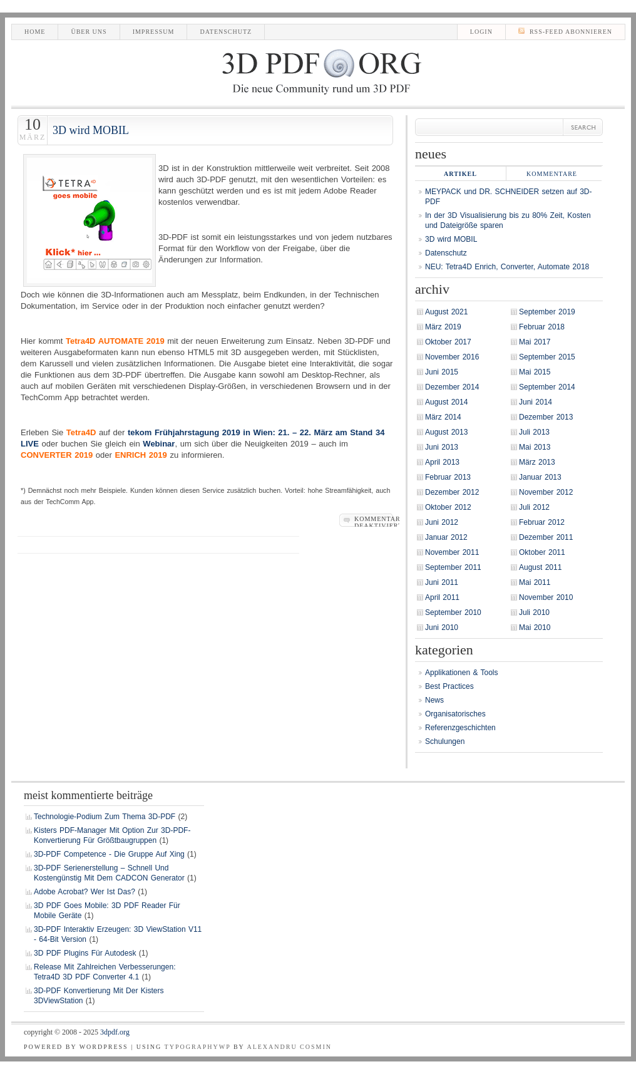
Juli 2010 (534, 612)
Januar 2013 (540, 477)
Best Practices (449, 686)
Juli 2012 (534, 507)
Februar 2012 (542, 522)
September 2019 (547, 311)
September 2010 (453, 612)
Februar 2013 (448, 477)
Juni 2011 (441, 582)
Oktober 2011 (542, 552)
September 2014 (547, 387)
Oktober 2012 (448, 507)
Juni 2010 (441, 627)
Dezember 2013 (546, 417)
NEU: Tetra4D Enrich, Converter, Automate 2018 (507, 266)
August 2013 (446, 432)
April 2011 (442, 597)
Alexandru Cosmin (289, 1046)
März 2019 (443, 327)
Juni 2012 (441, 522)
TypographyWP (198, 1046)
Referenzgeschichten (460, 727)
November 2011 (452, 552)
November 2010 (546, 597)
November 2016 (452, 357)
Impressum (154, 31)
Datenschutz (226, 31)
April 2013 (442, 462)
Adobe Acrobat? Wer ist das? (84, 891)
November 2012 (546, 492)
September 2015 (547, 357)
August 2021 (446, 311)
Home (34, 31)
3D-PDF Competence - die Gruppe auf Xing (109, 854)
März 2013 (537, 462)
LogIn (481, 31)
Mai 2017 (534, 342)
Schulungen (444, 741)
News (434, 700)
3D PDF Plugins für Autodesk (85, 953)
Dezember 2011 (546, 537)
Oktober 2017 (448, 342)
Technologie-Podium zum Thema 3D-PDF (104, 816)
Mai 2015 (534, 372)
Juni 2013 (441, 447)
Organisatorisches (455, 714)
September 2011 (453, 567)
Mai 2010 (534, 627)
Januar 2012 (446, 537)
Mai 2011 (534, 582)
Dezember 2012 (452, 492)
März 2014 (443, 417)
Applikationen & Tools (461, 672)
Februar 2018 (542, 327)
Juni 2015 (441, 372)
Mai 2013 (534, 447)
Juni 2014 (535, 402)
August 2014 (446, 402)
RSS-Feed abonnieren (565, 31)
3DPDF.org (115, 1032)
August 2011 (540, 567)
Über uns (88, 31)
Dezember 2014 (452, 387)
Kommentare (551, 173)
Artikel (460, 173)
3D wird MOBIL (91, 130)
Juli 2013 (534, 432)
